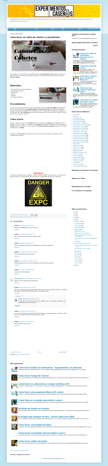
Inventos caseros (77, 147)
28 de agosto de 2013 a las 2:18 (26, 243)
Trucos (75, 162)
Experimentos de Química (79, 135)
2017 (74, 211)
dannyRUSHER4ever (19, 278)
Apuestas (75, 114)
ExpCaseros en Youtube (26, 29)
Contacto (57, 29)
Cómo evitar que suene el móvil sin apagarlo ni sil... (86, 239)
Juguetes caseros (77, 149)
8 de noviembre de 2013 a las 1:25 (33, 278)
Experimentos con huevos (79, 130)
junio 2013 (77, 253)
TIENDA (85, 29)
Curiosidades (76, 118)
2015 (74, 215)
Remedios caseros (77, 159)
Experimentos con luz (78, 131)
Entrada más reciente (16, 352)
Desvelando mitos (77, 119)
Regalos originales (77, 157)
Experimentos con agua (79, 123)
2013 (74, 219)
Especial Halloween (78, 121)
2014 (74, 217)
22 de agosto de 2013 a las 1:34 (26, 225)
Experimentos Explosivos (79, 138)
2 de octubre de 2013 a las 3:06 (27, 269)
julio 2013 (77, 251)
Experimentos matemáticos (80, 140)
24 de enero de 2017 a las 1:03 (26, 321)
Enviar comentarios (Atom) (23, 354)
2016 (74, 214)
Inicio (11, 29)
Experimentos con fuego (21, 216)
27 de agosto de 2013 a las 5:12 (26, 234)
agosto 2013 (78, 229)
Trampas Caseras (77, 160)
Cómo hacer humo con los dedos (82, 248)
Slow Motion (77, 241)
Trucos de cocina (77, 164)
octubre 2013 (78, 225)
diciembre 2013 (78, 221)
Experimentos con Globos (79, 128)
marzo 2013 (77, 258)
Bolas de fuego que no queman (82, 243)
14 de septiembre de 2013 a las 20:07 (28, 252)
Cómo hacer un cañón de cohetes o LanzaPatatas (83, 235)
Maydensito (20, 214)
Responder (16, 229)
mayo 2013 (77, 255)
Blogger (63, 458)
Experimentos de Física (33, 216)
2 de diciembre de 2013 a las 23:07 (27, 287)
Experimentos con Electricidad (80, 124)
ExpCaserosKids (44, 29)
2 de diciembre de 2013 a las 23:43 (30, 299)
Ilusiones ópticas (77, 145)
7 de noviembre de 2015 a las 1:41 (27, 311)
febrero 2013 (78, 260)
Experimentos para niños (79, 142)
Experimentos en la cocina (79, 136)
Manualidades (76, 150)
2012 (74, 265)
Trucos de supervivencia (79, 166)
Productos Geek (77, 154)
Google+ (5, 0)
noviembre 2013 (79, 223)
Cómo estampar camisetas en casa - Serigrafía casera (85, 246)
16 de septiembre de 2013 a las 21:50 (28, 261)
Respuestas (18, 296)
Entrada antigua (62, 352)
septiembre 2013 (79, 227)
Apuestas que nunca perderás (81, 233)
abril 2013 (77, 257)
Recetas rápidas (77, 155)
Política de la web (71, 29)
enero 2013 (77, 262)
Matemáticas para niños (79, 152)
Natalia (20, 299)
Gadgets (75, 143)
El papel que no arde (79, 231)
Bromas (75, 116)
